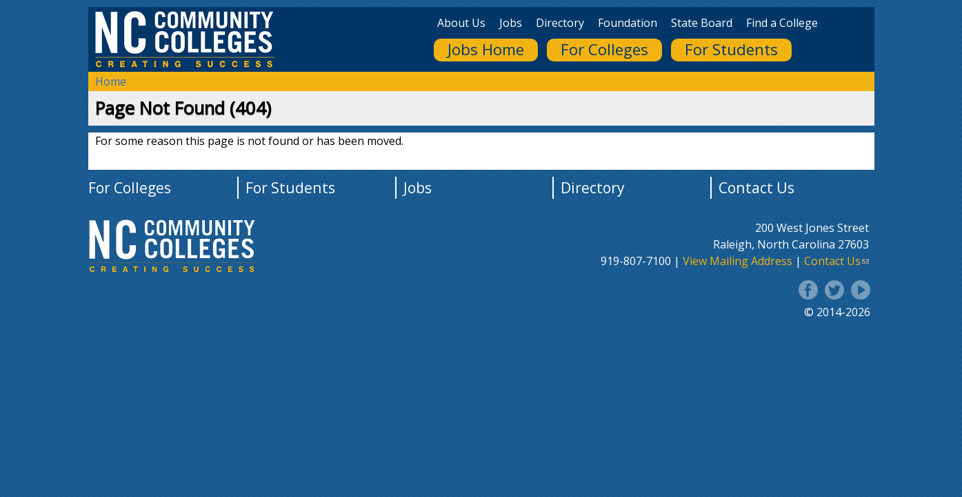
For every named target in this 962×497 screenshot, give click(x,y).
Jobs (510, 22)
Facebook (808, 290)
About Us (461, 22)
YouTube (860, 290)
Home (110, 81)
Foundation (627, 22)
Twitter (834, 290)
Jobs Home (486, 49)
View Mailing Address (737, 261)
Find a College (782, 22)
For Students (731, 49)
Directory (560, 22)
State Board (701, 22)
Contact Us (756, 187)
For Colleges (604, 49)
